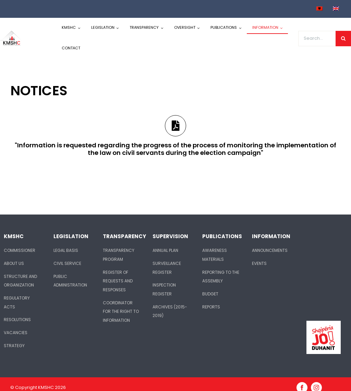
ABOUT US (14, 263)
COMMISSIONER (19, 250)
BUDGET (210, 294)
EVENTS (259, 263)
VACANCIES (15, 332)
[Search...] (317, 38)
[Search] (343, 38)
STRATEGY (14, 346)
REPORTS (211, 307)
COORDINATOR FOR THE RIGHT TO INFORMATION (121, 311)
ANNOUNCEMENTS (270, 250)
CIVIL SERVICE (67, 263)
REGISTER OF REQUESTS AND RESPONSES (118, 281)
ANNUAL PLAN (165, 250)
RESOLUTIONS (17, 319)
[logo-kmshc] (11, 33)
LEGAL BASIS (65, 250)
